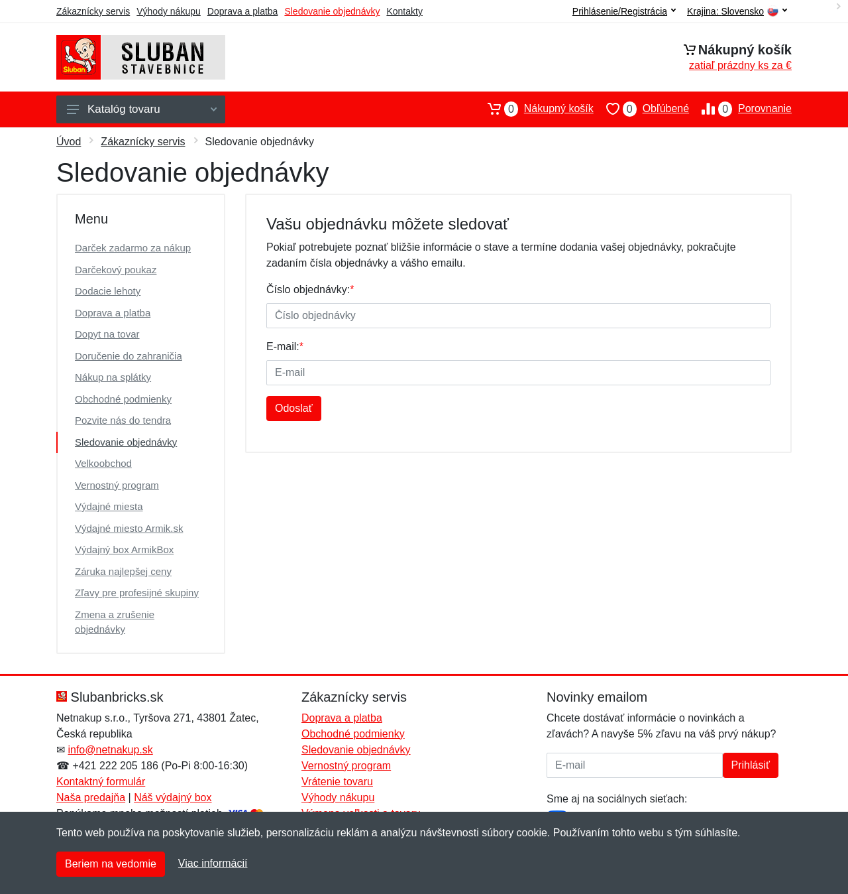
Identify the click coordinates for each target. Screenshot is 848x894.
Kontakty (404, 11)
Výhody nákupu (168, 11)
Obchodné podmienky (123, 399)
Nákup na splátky (113, 377)
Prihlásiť (750, 765)
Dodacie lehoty (107, 290)
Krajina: (737, 12)
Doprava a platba (242, 11)
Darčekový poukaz (115, 269)
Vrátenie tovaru (337, 781)
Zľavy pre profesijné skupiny (137, 592)
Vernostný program (117, 485)
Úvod (68, 141)
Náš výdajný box (172, 797)
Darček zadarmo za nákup (133, 247)
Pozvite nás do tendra (123, 420)
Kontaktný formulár (100, 781)
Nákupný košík (534, 109)
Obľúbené (641, 109)
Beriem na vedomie (110, 863)
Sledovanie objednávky (332, 11)
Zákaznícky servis (93, 11)
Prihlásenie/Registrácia (624, 11)
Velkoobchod (103, 463)
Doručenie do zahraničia (128, 355)
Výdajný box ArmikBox (124, 549)
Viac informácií (213, 863)
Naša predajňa (90, 797)
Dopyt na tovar (107, 334)
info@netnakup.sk (110, 749)
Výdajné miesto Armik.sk (129, 528)
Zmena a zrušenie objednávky (114, 622)
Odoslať (294, 408)
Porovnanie (740, 109)
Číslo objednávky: (310, 289)
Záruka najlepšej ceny (123, 571)
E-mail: (284, 346)
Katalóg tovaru (142, 109)
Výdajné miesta (109, 506)
